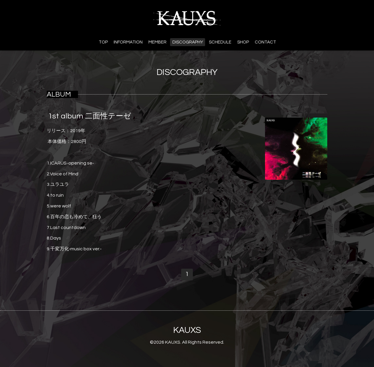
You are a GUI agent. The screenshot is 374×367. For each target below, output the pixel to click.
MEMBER (157, 42)
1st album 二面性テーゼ (89, 116)
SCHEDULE (220, 42)
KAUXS (187, 330)
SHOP (243, 42)
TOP (103, 42)
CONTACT (265, 42)
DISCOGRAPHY (187, 42)
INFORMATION (128, 42)
